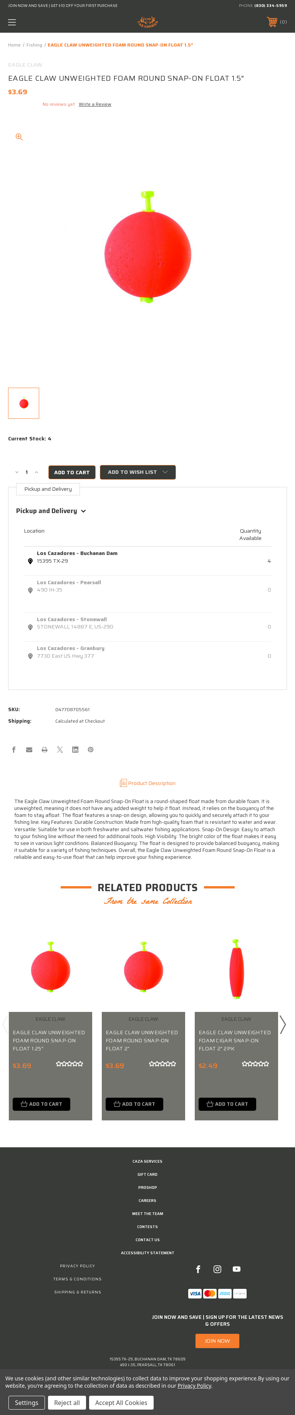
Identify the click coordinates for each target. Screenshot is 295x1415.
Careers (147, 1200)
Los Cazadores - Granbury (70, 648)
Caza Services (147, 1161)
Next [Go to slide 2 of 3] (282, 1024)
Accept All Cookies (121, 1402)
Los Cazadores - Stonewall (72, 619)
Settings (26, 1402)
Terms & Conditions (77, 1279)
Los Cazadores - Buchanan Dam (77, 553)
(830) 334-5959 (270, 5)
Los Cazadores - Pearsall (69, 582)
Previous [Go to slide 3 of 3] (5, 1024)
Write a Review (95, 104)
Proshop (147, 1187)
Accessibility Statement (147, 1253)
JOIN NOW (217, 1341)
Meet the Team (147, 1214)
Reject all (67, 1402)
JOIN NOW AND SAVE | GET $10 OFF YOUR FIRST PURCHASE (63, 5)
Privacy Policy (77, 1266)
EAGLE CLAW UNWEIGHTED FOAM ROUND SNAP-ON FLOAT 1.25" (49, 1040)
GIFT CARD (147, 1174)
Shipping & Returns (77, 1292)
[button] (217, 1341)
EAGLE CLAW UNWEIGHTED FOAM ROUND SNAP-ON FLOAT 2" (142, 1040)
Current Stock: (29, 439)
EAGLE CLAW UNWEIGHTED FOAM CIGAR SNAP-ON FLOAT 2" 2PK (235, 1040)
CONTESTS (147, 1227)
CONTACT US (148, 1240)
